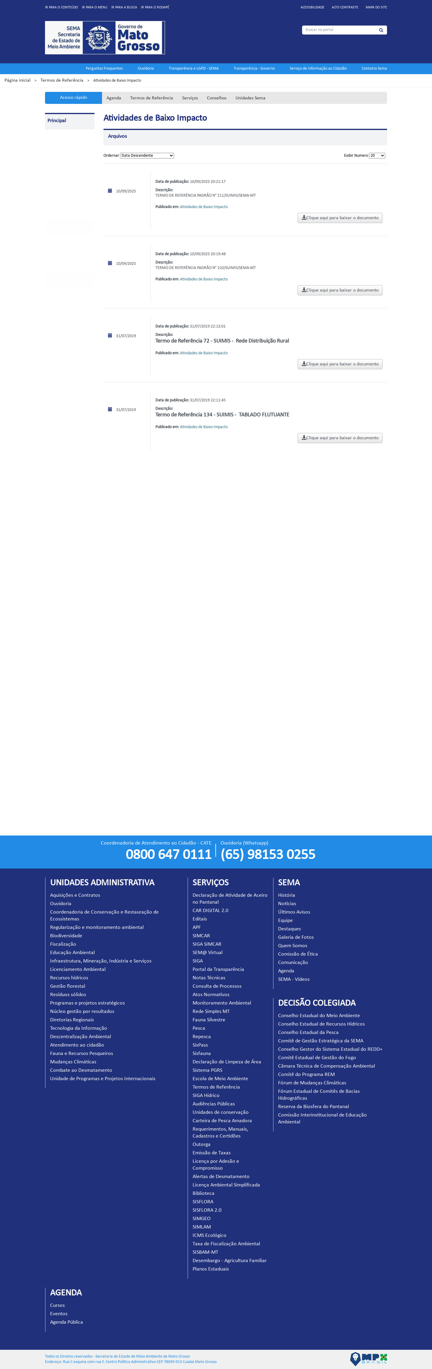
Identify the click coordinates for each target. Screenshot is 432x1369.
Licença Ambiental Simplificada (226, 1185)
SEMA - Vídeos (294, 979)
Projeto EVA (58, 204)
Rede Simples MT (62, 449)
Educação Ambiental (72, 953)
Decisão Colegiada (63, 256)
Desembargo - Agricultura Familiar (230, 1261)
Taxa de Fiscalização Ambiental (226, 1244)
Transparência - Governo (254, 68)
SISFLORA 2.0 (59, 723)
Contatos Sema (374, 68)
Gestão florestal (67, 986)
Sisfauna (55, 503)
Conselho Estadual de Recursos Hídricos (321, 1024)
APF (51, 335)
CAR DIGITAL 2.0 (62, 313)
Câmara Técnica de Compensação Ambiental (326, 1066)
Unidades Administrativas (69, 245)
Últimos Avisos (294, 912)
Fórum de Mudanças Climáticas (312, 1083)
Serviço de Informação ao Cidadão (318, 68)
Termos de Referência (61, 80)
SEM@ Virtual (60, 367)
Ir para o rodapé (155, 7)
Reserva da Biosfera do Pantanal (313, 1107)
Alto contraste (345, 7)
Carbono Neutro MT (65, 182)
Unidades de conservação (69, 585)
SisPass (53, 492)
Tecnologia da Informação (78, 1028)
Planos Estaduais (62, 810)
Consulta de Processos (66, 411)
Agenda (113, 98)
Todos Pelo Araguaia (65, 193)
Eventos (59, 1314)
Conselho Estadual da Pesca (308, 1032)
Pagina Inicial (59, 139)
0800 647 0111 (169, 855)
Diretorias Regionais (72, 1020)
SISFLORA (56, 712)
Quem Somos (292, 946)
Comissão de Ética (298, 954)
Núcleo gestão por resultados (82, 1011)
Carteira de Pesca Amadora (222, 1121)
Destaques (289, 929)
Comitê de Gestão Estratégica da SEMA (320, 1041)
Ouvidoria (146, 68)
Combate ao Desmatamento (81, 1070)
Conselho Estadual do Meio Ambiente (319, 1016)
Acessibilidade (312, 7)
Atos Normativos (62, 421)
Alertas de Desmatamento (221, 1177)
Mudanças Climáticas (73, 1062)
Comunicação (293, 963)
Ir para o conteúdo (61, 7)
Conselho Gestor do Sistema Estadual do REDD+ (330, 1049)
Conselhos (216, 98)
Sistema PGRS (59, 531)
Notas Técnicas (60, 400)
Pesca (53, 471)
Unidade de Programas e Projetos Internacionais (102, 1079)
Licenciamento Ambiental (78, 969)
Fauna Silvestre (60, 460)
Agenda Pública (66, 1322)
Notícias (287, 904)
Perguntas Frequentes (104, 68)
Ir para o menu (94, 7)
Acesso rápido (73, 97)
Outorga (55, 629)
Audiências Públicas (64, 574)
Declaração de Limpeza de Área (227, 1062)
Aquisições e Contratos (75, 895)
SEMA (53, 150)
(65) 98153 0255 (267, 855)
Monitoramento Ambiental (222, 1003)
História (286, 895)
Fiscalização (63, 944)
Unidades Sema (251, 98)
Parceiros (56, 172)
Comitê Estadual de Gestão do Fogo (317, 1058)
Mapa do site (376, 7)
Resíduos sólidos (68, 995)
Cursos (57, 1305)
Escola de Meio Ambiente (69, 541)
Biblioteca (56, 701)
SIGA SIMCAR (59, 357)
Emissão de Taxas (62, 640)
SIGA (52, 378)
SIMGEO (55, 734)
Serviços (190, 98)
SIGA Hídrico (58, 563)
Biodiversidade (66, 936)
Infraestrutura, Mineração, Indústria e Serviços (101, 961)
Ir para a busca (124, 7)
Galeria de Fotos (296, 937)
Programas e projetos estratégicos (87, 1003)
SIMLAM (55, 744)
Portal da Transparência (68, 389)
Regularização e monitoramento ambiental (97, 927)
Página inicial (17, 80)
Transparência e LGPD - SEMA (194, 68)
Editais (53, 324)
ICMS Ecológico (61, 755)
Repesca (55, 481)
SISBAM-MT (58, 783)
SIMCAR (55, 346)
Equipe (285, 920)
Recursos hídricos (69, 978)
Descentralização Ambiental (80, 1037)
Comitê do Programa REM (306, 1074)
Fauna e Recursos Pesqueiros (81, 1053)
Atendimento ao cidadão (77, 1045)
